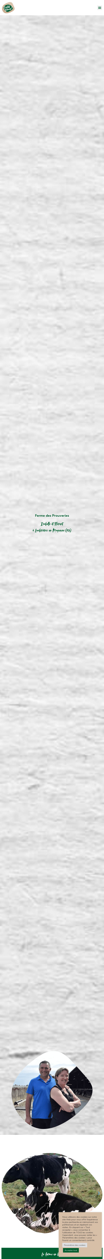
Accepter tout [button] (71, 1250)
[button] (99, 7)
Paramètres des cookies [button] (74, 1245)
